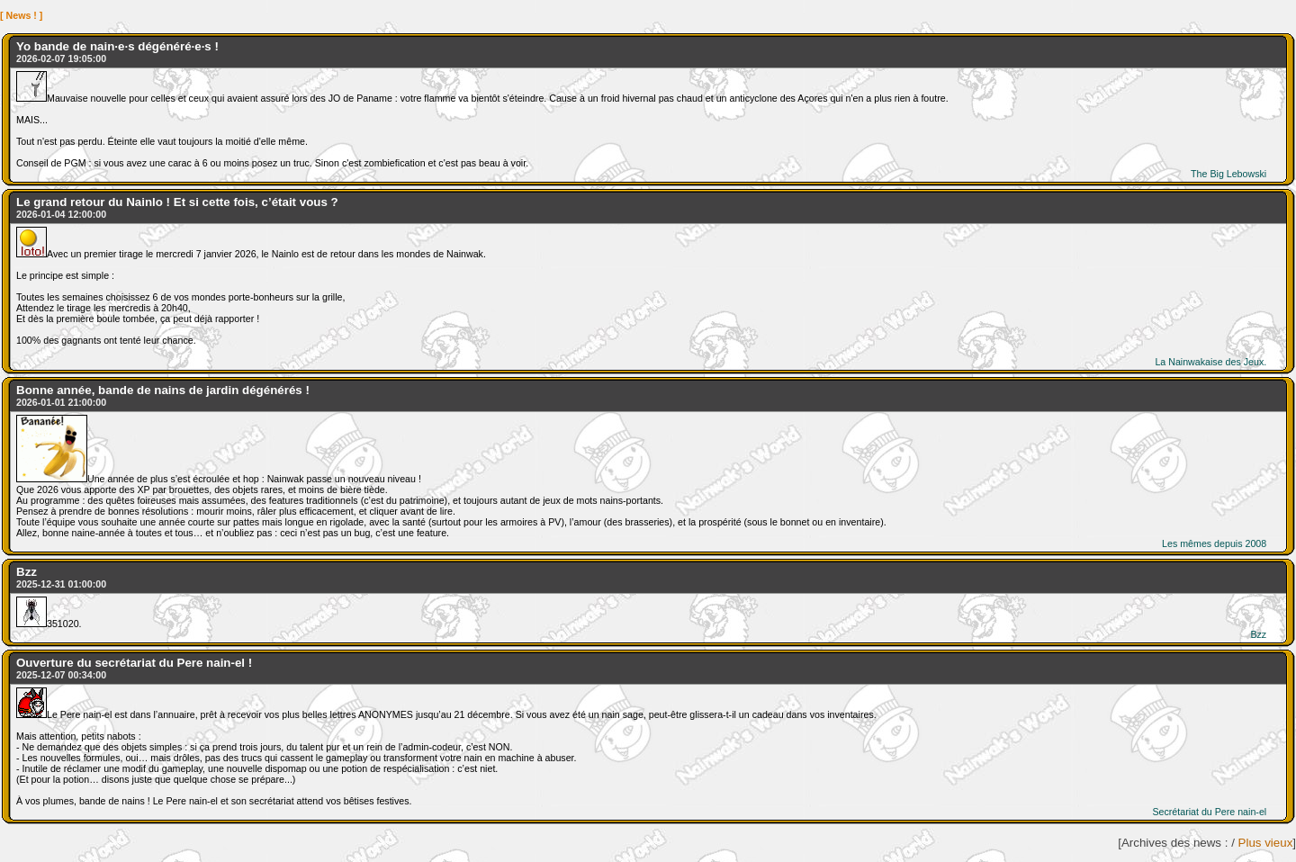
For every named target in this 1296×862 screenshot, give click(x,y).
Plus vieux (1265, 842)
